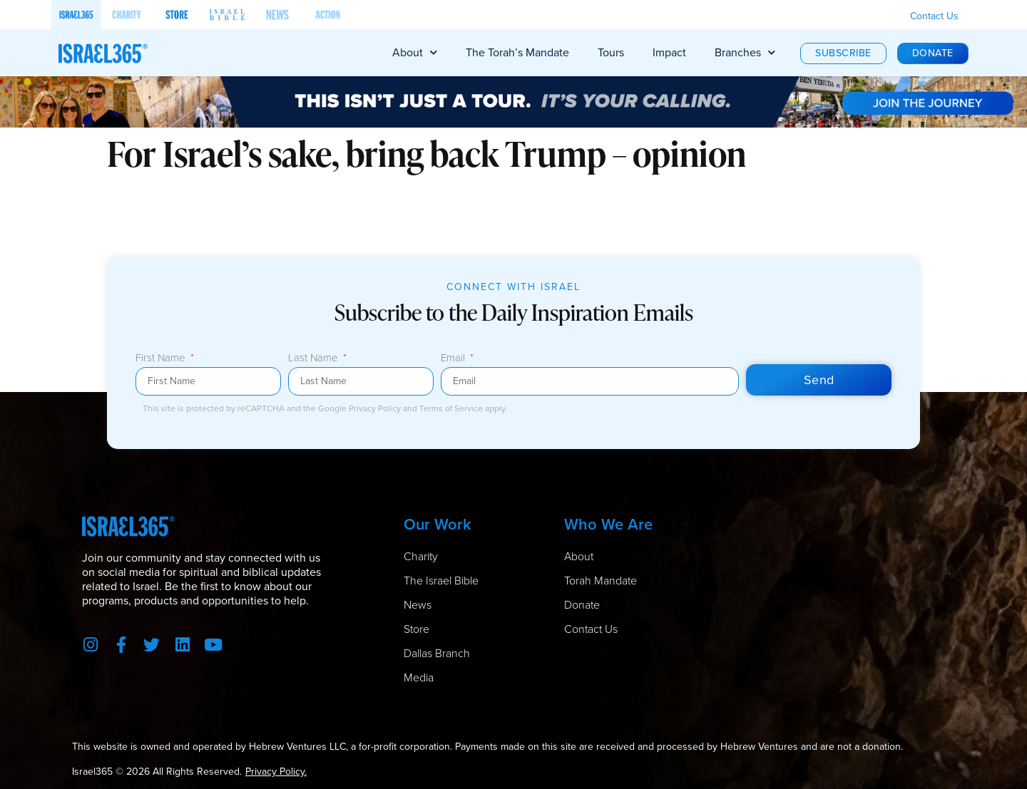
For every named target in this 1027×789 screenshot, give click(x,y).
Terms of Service (452, 408)
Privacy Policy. (276, 771)
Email (454, 359)
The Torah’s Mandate (517, 52)
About (414, 52)
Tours (611, 52)
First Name (162, 359)
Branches (745, 52)
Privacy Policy (376, 408)
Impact (669, 52)
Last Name (314, 359)
